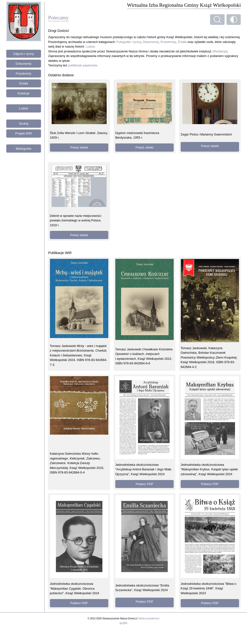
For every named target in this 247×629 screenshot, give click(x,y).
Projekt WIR (23, 133)
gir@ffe (123, 623)
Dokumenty (24, 63)
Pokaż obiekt (79, 147)
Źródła (23, 83)
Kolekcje (23, 93)
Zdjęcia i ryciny (23, 54)
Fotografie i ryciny (129, 42)
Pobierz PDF (144, 484)
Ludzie (23, 108)
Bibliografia (23, 148)
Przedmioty (23, 73)
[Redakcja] (220, 51)
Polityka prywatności (148, 618)
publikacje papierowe (82, 65)
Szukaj (23, 123)
